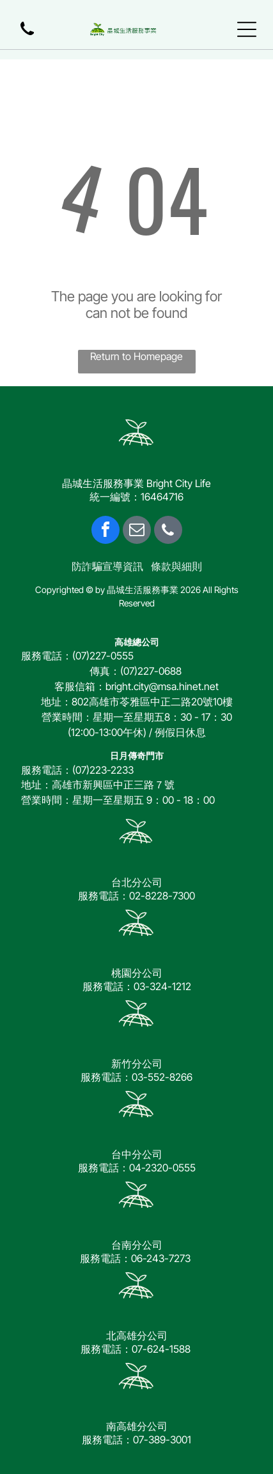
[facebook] (105, 531)
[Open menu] (246, 29)
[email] (137, 531)
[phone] (168, 531)
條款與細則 (176, 566)
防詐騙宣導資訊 (107, 566)
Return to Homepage (136, 356)
